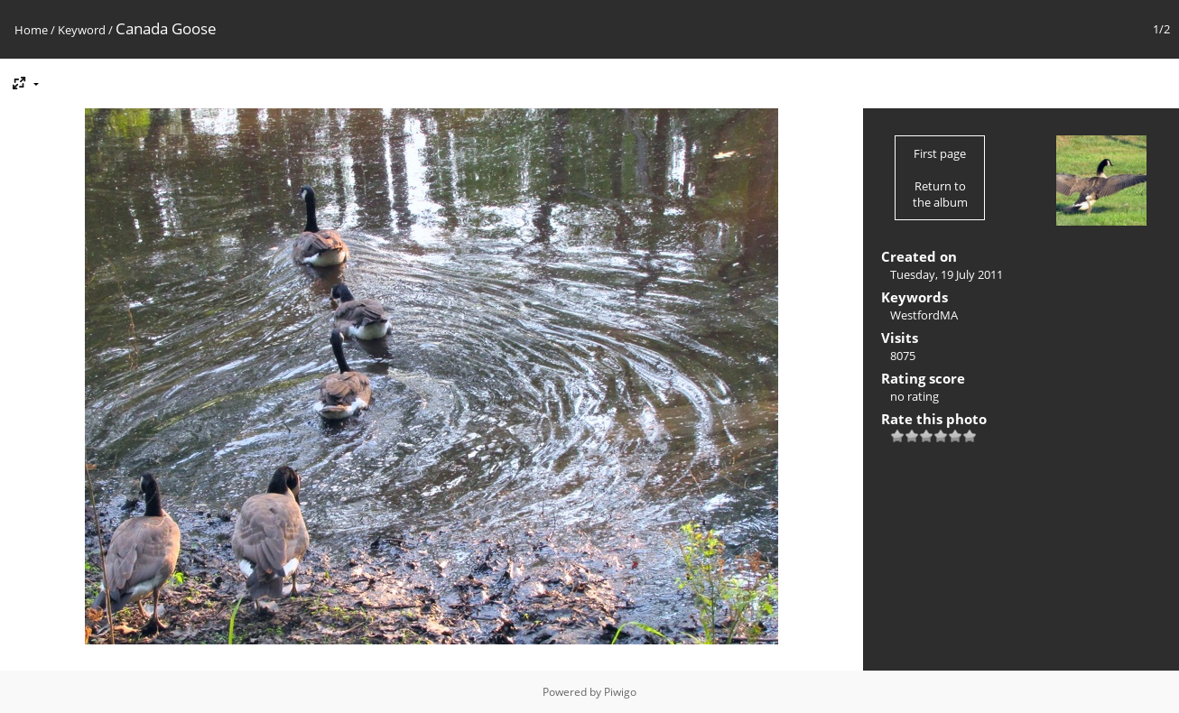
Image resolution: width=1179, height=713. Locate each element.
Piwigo (620, 691)
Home (31, 30)
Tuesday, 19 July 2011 (946, 274)
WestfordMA (924, 315)
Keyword (82, 30)
